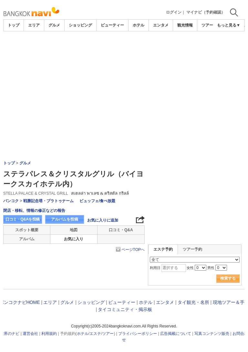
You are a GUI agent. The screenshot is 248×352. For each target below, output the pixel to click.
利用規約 (49, 333)
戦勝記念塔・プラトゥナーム (48, 201)
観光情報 (185, 25)
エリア (34, 25)
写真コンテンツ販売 (211, 333)
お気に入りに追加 (102, 220)
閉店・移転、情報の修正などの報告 (34, 210)
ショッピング (80, 25)
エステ (95, 333)
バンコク (11, 201)
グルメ (54, 25)
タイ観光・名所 (193, 302)
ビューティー (112, 25)
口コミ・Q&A (121, 230)
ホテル (138, 25)
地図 (74, 230)
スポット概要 (26, 230)
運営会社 (30, 333)
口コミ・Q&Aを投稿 (22, 219)
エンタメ (161, 25)
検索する (228, 278)
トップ (13, 25)
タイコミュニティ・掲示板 (125, 309)
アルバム (27, 239)
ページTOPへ (133, 249)
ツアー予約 (192, 249)
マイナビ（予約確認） (205, 12)
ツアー (108, 333)
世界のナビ (9, 333)
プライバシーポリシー (137, 333)
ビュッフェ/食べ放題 (97, 201)
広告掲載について (175, 333)
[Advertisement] (124, 80)
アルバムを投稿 (64, 219)
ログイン (173, 12)
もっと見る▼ (228, 25)
